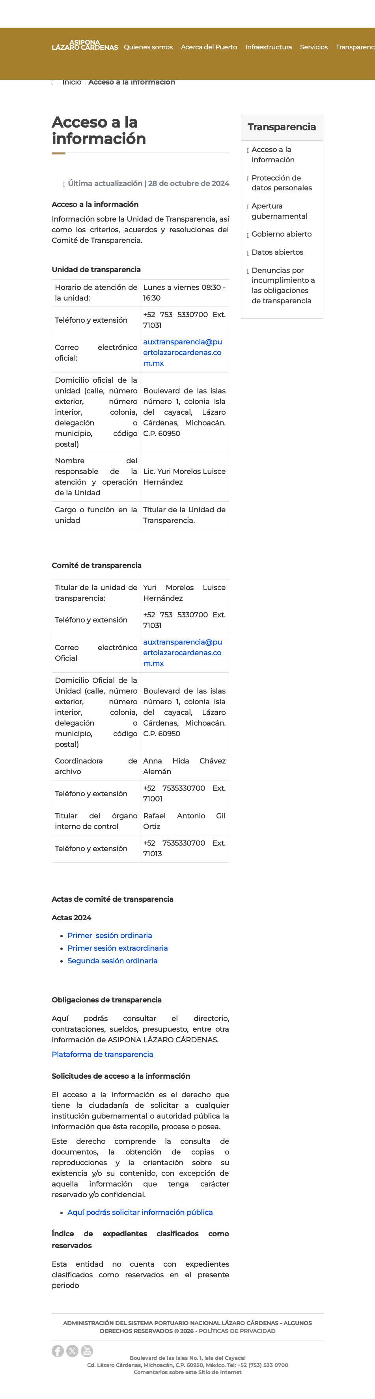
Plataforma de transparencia (102, 1054)
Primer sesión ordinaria (109, 935)
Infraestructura (268, 47)
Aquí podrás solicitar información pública (140, 1212)
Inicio (70, 82)
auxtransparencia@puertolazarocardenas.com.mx (182, 353)
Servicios (314, 47)
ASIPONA (85, 46)
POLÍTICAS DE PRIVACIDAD (237, 1331)
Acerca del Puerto (209, 47)
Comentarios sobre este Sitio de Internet (188, 1372)
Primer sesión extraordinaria (117, 948)
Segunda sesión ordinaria (112, 961)
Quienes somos (148, 47)
